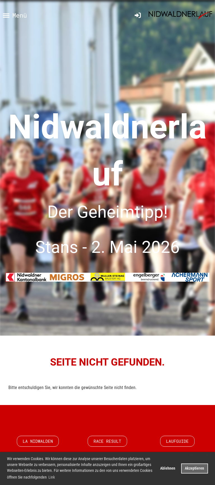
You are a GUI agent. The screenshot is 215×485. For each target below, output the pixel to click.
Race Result (107, 441)
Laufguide (177, 441)
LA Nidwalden (38, 441)
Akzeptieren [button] (194, 468)
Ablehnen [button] (167, 468)
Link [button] (51, 477)
